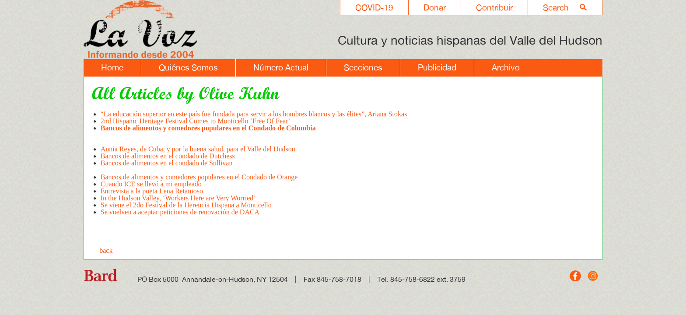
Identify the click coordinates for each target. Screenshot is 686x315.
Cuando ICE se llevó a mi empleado (151, 184)
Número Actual (280, 67)
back (105, 250)
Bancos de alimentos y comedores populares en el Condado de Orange (199, 177)
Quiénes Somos (188, 67)
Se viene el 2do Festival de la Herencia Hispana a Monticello (186, 205)
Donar (435, 7)
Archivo (506, 67)
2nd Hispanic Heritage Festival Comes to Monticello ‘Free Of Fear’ (196, 121)
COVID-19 (374, 7)
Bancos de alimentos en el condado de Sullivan (167, 166)
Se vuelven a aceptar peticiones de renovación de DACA (180, 212)
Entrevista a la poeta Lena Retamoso (152, 191)
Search (556, 7)
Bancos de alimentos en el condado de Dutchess (168, 156)
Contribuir (494, 7)
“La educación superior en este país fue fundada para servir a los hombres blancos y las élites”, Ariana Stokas (254, 114)
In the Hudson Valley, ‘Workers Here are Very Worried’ (178, 198)
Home (112, 67)
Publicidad (437, 67)
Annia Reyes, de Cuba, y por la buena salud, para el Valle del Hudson (198, 149)
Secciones (363, 67)
